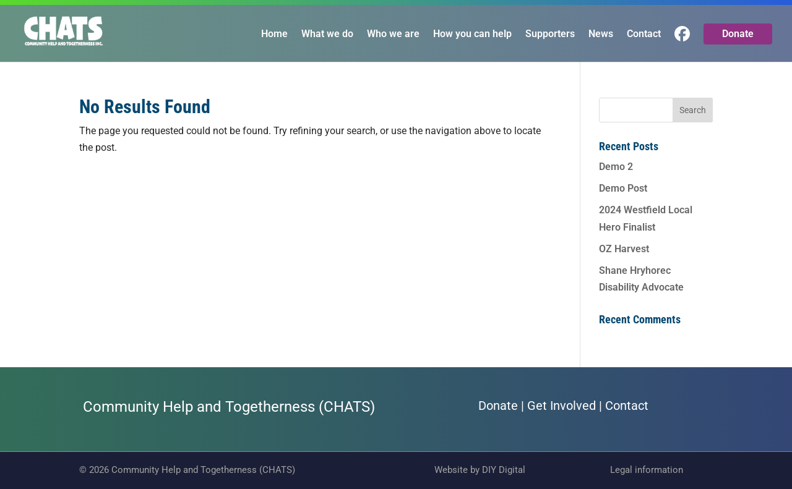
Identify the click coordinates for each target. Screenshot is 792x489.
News (600, 35)
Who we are (393, 35)
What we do (327, 35)
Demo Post (623, 188)
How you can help (472, 35)
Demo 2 (616, 166)
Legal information (646, 469)
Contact (644, 35)
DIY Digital (503, 469)
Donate (738, 34)
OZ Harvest (624, 249)
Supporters (550, 35)
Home (274, 35)
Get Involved (561, 405)
